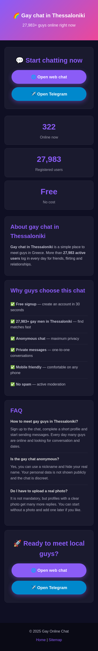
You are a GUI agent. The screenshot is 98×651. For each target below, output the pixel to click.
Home (41, 640)
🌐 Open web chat (49, 77)
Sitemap (55, 640)
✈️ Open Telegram (49, 94)
